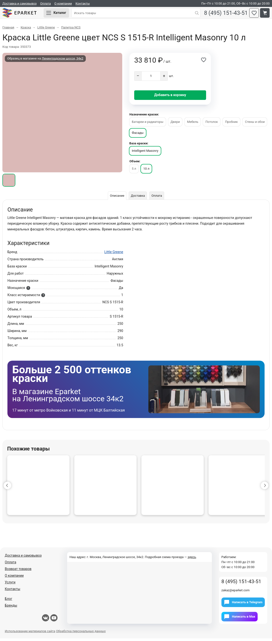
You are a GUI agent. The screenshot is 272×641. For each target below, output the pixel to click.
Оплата (45, 3)
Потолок (211, 124)
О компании (63, 3)
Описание (116, 198)
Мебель (192, 124)
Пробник (231, 124)
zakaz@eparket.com (235, 593)
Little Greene (113, 254)
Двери (175, 124)
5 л (134, 171)
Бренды (11, 608)
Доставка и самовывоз (19, 3)
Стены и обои (255, 124)
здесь (192, 559)
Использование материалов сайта (30, 634)
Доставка (138, 198)
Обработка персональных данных (81, 634)
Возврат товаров (18, 571)
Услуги (10, 585)
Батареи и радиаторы (147, 124)
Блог (8, 601)
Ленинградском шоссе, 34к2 (62, 61)
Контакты (82, 3)
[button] (7, 488)
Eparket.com (24, 14)
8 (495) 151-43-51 (224, 14)
